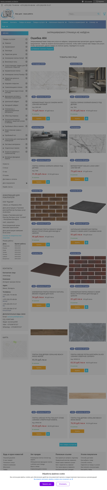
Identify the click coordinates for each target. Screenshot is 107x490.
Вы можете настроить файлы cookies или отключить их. (53, 479)
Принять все (46, 484)
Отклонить (63, 484)
